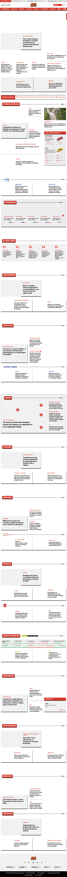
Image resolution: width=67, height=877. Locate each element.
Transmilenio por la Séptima (25, 97)
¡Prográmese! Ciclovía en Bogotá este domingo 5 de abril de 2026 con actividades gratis (14, 129)
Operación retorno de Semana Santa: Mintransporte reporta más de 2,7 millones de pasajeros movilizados (21, 189)
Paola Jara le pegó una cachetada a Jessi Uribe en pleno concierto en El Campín (38, 67)
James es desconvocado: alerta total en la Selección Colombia (21, 544)
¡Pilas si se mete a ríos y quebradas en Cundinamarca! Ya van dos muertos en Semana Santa (55, 125)
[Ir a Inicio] (33, 5)
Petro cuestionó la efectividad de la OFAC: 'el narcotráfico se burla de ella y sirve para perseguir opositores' (55, 189)
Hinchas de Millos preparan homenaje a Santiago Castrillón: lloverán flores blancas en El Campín (36, 526)
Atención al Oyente (41, 872)
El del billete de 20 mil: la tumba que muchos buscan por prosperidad (55, 844)
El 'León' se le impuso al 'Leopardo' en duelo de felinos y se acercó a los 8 (36, 514)
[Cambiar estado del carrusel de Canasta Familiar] (10, 1)
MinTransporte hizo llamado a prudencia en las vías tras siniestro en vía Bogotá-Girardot (55, 376)
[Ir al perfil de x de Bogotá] (29, 862)
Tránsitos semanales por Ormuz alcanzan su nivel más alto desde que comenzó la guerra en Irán (55, 615)
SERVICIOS (52, 9)
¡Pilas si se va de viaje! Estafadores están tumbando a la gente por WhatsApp (56, 306)
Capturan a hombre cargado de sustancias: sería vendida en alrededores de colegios (27, 163)
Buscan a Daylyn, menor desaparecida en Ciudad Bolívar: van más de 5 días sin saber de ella (31, 289)
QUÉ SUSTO (59, 9)
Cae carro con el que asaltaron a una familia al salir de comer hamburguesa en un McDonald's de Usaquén (14, 351)
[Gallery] (33, 214)
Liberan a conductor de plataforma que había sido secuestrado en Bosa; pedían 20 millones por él (56, 68)
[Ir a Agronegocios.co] (29, 636)
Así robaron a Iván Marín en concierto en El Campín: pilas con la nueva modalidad (36, 709)
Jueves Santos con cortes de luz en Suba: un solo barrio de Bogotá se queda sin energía (36, 793)
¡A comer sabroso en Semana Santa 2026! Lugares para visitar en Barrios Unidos (56, 756)
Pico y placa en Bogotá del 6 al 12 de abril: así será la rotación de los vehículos (56, 57)
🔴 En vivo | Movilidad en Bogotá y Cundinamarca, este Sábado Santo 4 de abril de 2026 (56, 86)
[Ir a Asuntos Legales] (10, 367)
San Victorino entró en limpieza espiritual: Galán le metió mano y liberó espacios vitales (36, 806)
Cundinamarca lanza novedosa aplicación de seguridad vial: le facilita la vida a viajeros (30, 461)
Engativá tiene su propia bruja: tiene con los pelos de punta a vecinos (31, 828)
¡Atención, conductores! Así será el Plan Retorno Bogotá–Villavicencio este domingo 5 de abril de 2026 (22, 478)
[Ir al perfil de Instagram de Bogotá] (33, 862)
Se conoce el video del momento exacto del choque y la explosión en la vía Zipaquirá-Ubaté (17, 424)
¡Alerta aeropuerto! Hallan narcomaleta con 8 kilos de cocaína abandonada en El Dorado (36, 343)
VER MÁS (11, 222)
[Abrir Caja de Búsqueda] (64, 5)
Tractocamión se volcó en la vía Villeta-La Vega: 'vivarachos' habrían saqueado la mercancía (35, 134)
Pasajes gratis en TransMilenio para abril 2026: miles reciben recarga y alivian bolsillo (55, 595)
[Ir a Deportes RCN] (8, 534)
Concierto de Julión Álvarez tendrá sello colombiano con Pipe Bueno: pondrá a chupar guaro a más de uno (13, 702)
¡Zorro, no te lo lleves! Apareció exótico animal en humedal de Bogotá (35, 113)
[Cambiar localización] (57, 5)
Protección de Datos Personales (53, 872)
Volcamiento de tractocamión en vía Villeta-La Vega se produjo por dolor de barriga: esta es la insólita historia (6, 68)
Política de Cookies (28, 875)
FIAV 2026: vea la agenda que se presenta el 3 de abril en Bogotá (30, 740)
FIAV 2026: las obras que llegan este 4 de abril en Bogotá (27, 147)
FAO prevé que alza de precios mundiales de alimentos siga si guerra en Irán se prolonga (22, 656)
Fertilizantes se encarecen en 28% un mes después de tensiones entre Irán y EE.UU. (55, 655)
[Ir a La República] (5, 606)
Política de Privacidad (30, 872)
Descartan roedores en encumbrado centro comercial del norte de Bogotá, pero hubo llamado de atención (21, 306)
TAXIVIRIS (21, 9)
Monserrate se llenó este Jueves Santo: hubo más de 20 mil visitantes (22, 756)
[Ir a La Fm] (6, 180)
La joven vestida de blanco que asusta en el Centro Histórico (21, 844)
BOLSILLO (36, 9)
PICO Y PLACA (39, 97)
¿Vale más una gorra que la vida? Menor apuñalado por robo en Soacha (56, 428)
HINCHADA (29, 9)
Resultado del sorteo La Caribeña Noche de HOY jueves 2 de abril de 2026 (30, 578)
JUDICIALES (14, 9)
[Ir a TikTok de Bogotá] (37, 862)
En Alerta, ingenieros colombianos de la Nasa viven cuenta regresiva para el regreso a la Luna (56, 406)
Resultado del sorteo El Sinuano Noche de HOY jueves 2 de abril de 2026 (21, 595)
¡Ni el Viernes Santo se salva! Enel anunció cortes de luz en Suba (13, 801)
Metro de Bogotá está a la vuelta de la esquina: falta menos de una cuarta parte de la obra (55, 478)
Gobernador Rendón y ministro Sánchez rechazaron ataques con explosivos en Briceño (22, 376)
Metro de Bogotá (50, 97)
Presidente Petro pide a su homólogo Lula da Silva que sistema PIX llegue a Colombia (21, 615)
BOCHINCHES (44, 9)
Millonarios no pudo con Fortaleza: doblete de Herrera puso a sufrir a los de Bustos (13, 522)
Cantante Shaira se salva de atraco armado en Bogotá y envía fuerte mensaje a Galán (36, 693)
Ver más (63, 104)
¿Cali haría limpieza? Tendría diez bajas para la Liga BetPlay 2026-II (55, 544)
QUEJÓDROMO (5, 9)
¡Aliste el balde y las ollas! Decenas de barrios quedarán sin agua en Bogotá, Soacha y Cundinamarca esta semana (22, 69)
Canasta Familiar (4, 1)
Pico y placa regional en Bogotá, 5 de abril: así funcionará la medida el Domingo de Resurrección (31, 42)
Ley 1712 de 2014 (38, 875)
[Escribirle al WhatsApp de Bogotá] (41, 862)
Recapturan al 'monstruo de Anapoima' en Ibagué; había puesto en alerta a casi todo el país (20, 254)
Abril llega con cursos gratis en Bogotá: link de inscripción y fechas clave (23, 85)
